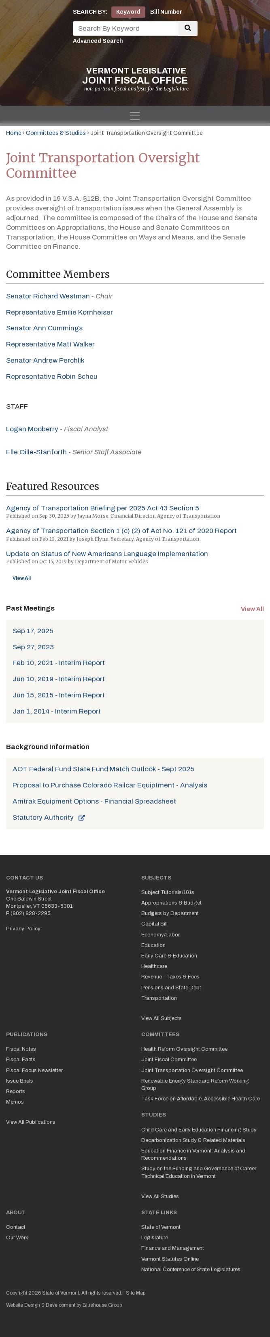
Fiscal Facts (21, 1059)
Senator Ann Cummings (44, 328)
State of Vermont (161, 1227)
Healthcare (154, 966)
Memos (15, 1102)
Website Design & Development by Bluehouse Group (64, 1305)
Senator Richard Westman (48, 296)
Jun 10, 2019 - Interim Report (59, 679)
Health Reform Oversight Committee (184, 1049)
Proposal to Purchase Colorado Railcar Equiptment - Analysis (110, 785)
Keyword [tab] (128, 12)
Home (13, 133)
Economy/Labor (160, 935)
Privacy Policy (23, 929)
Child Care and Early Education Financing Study (199, 1130)
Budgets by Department (170, 913)
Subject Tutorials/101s (167, 892)
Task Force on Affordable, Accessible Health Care (200, 1099)
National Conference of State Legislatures (190, 1269)
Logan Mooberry (32, 429)
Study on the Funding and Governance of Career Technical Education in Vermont (198, 1172)
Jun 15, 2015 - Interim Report (59, 695)
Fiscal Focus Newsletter (34, 1070)
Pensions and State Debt (171, 988)
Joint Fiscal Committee (169, 1059)
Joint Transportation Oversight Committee (192, 1070)
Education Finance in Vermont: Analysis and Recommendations (193, 1154)
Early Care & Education (169, 956)
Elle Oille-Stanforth (36, 452)
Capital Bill (154, 924)
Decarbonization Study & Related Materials (193, 1140)
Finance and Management (172, 1248)
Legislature (154, 1237)
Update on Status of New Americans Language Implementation (107, 554)
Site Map (135, 1293)
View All (22, 578)
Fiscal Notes (21, 1049)
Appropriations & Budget (171, 903)
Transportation (159, 998)
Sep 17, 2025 (33, 631)
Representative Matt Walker (50, 344)
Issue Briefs (19, 1081)
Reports (15, 1091)
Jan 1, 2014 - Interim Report (57, 711)
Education (153, 945)
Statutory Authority (49, 817)
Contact (16, 1227)
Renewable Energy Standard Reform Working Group (195, 1084)
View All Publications (30, 1122)
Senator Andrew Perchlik (45, 360)
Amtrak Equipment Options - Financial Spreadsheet (94, 801)
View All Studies (160, 1196)
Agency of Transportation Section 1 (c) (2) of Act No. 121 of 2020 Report (121, 531)
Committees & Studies (56, 133)
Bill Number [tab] (166, 12)
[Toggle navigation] (135, 116)
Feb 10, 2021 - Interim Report (59, 663)
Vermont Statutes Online (170, 1259)
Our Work (17, 1237)
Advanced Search (98, 41)
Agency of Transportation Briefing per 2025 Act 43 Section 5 (102, 508)
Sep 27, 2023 (33, 647)
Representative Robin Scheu (52, 376)
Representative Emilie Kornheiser (59, 312)
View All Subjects (161, 1018)
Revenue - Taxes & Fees (170, 977)
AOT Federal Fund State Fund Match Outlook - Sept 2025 (103, 769)
